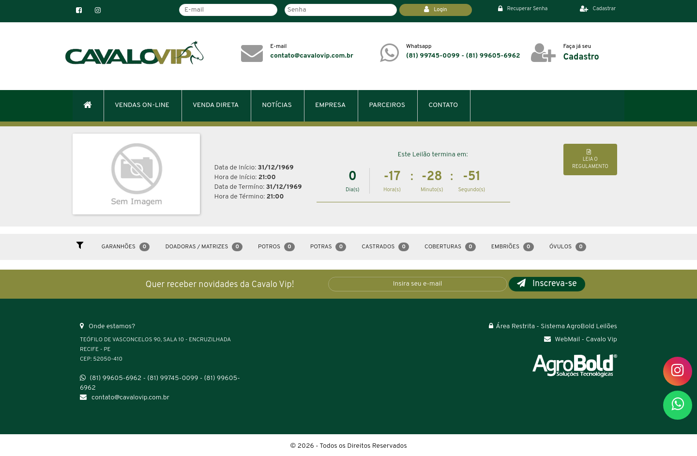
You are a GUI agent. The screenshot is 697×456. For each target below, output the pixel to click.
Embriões (512, 247)
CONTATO (443, 105)
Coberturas (450, 247)
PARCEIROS (387, 105)
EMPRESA (330, 105)
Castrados (385, 247)
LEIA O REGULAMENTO (590, 160)
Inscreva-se (547, 283)
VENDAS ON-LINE (142, 105)
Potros (276, 247)
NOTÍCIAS (277, 105)
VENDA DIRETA (216, 105)
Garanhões (126, 247)
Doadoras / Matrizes (203, 247)
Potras (328, 247)
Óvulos (567, 247)
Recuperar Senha (523, 8)
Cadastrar (598, 8)
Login (435, 9)
